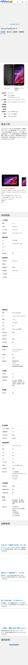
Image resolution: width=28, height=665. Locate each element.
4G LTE (4, 247)
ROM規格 (4, 277)
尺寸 (3, 316)
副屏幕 (3, 354)
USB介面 (4, 462)
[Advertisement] (13, 48)
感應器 (3, 500)
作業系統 (4, 261)
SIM (3, 322)
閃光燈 (3, 373)
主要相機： (4, 104)
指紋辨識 (4, 486)
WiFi (3, 445)
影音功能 (4, 438)
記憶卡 (3, 465)
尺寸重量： (4, 99)
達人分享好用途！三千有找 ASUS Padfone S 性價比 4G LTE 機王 (12, 601)
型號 (3, 226)
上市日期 (4, 229)
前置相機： (4, 107)
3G (3, 243)
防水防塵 (4, 342)
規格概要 (3, 32)
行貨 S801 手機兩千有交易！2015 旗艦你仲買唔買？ (14, 545)
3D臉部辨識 (5, 492)
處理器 (3, 264)
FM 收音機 (4, 435)
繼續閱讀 (4, 551)
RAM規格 (4, 274)
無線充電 (4, 339)
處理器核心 (5, 267)
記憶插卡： (4, 111)
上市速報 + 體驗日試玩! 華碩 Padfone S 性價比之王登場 (14, 628)
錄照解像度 (5, 377)
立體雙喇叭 (5, 432)
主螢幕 (3, 349)
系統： (5, 95)
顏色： (5, 116)
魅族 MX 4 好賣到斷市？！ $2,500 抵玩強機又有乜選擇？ (13, 573)
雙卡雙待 (4, 253)
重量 (3, 319)
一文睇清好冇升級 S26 (14, 24)
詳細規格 (15, 32)
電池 (3, 329)
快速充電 (4, 332)
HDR (3, 358)
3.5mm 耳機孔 (5, 428)
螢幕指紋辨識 (5, 489)
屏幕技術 (4, 361)
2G (3, 240)
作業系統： (4, 93)
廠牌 (3, 223)
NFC (3, 455)
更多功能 (4, 472)
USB (3, 458)
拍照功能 (4, 380)
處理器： (5, 109)
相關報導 (21, 32)
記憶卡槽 (4, 468)
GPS (3, 452)
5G (3, 250)
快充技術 (4, 335)
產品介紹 (9, 32)
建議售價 (4, 233)
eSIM (3, 326)
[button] (18, 2)
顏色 (3, 313)
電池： (5, 114)
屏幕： (5, 102)
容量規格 (4, 270)
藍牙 (3, 449)
